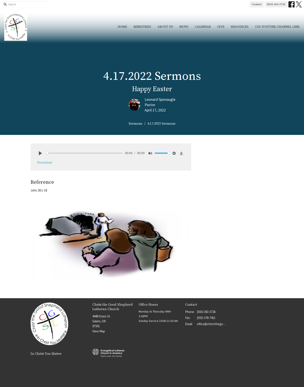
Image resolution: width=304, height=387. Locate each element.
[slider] (84, 153)
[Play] (40, 153)
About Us (165, 27)
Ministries (142, 27)
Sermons (135, 123)
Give (220, 27)
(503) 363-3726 (276, 4)
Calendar (203, 27)
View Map (98, 331)
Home (122, 27)
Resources (240, 27)
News (183, 27)
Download (44, 163)
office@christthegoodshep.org (212, 324)
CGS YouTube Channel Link (277, 27)
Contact (257, 4)
